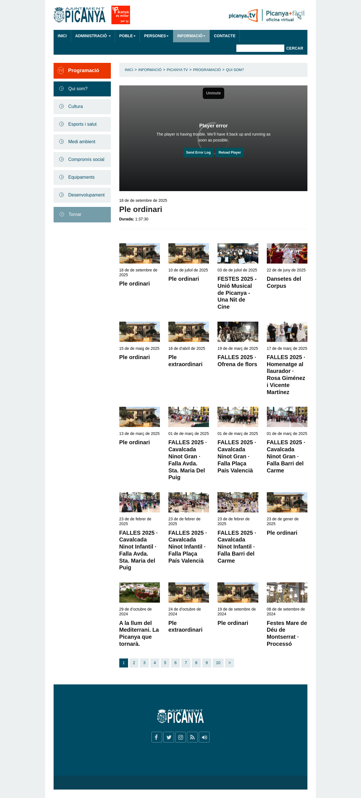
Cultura (75, 106)
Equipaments (81, 177)
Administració (93, 36)
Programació (207, 70)
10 (218, 662)
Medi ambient (81, 141)
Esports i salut (82, 124)
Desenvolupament (86, 195)
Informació (191, 36)
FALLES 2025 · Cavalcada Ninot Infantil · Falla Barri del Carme (236, 547)
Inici (62, 36)
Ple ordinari (134, 283)
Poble (127, 36)
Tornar (75, 214)
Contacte (224, 36)
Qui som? (77, 88)
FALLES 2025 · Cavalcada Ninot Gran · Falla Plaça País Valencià (236, 456)
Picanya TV (177, 70)
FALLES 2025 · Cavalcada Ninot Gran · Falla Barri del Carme (286, 456)
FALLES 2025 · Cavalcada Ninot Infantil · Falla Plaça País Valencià (187, 547)
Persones (156, 36)
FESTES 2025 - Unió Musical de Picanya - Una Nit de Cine (237, 293)
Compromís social (86, 159)
